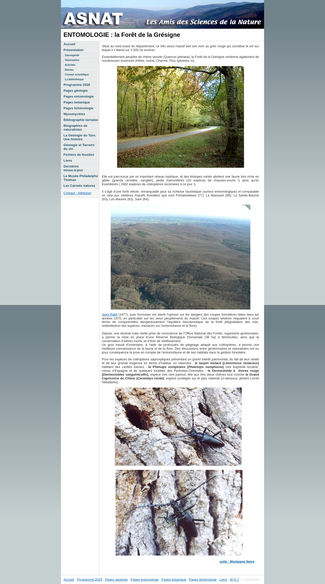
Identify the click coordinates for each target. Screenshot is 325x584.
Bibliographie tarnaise (80, 120)
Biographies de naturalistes (75, 127)
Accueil (69, 44)
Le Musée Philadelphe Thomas (80, 178)
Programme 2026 (76, 85)
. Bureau (68, 69)
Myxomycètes (74, 114)
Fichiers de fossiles (78, 155)
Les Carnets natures (79, 186)
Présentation (73, 50)
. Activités (69, 65)
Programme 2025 (89, 579)
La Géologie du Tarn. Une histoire (79, 137)
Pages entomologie (78, 96)
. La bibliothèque (73, 79)
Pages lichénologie (78, 108)
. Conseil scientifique (76, 74)
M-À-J (234, 579)
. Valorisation (71, 60)
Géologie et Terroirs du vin (79, 147)
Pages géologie (75, 91)
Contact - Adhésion (77, 193)
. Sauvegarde (71, 55)
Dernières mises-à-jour (73, 168)
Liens (67, 160)
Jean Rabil (109, 314)
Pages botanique (76, 102)
